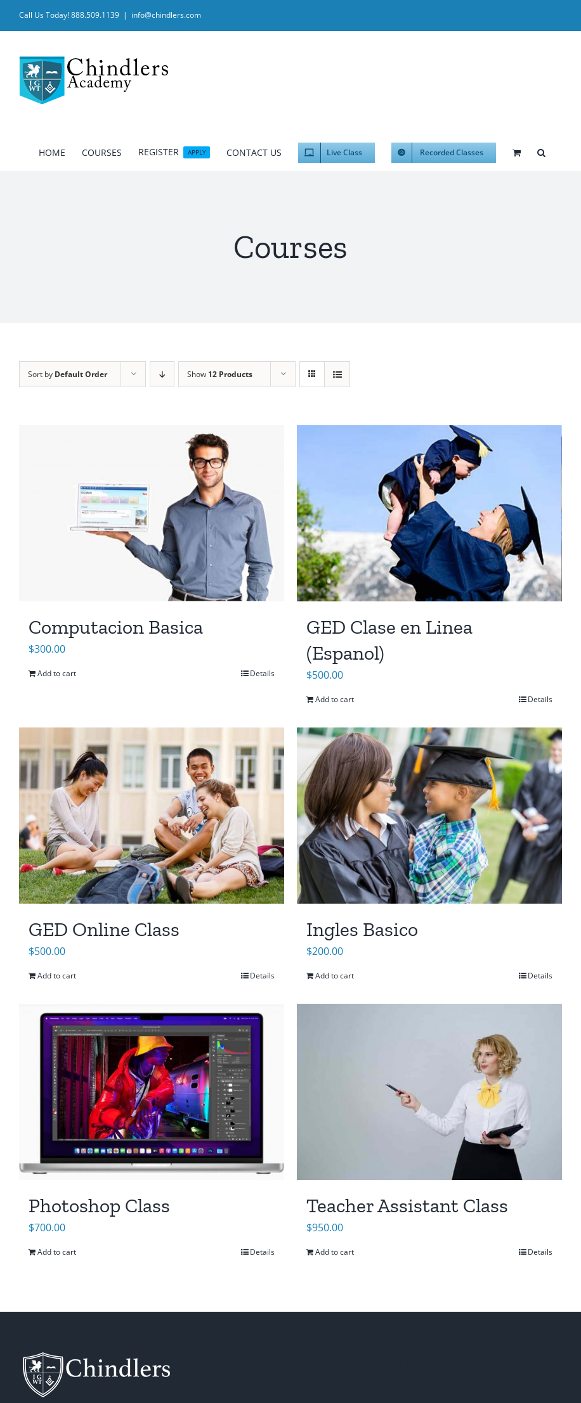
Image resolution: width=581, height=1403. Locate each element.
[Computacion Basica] (151, 513)
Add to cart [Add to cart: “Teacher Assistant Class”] (334, 1251)
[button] (541, 150)
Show (219, 374)
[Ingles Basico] (429, 815)
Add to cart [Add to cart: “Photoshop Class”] (56, 1251)
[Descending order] (162, 374)
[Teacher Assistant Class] (429, 1092)
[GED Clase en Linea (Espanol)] (429, 513)
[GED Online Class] (151, 815)
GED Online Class (104, 929)
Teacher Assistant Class (407, 1205)
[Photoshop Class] (151, 1092)
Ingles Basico (362, 929)
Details (262, 673)
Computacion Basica (116, 627)
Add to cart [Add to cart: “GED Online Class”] (56, 975)
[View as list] (337, 374)
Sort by (67, 374)
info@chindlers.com (166, 15)
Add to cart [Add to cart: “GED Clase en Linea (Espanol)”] (334, 699)
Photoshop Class (99, 1205)
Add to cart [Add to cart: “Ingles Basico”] (334, 975)
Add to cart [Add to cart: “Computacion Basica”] (56, 673)
